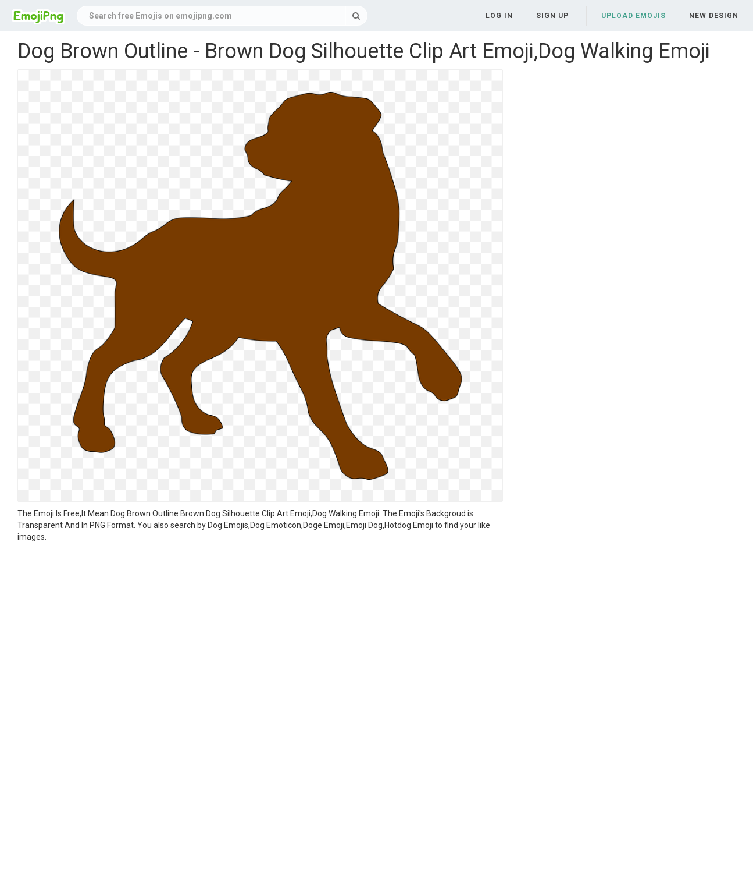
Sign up (552, 16)
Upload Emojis (633, 16)
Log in (499, 16)
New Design (713, 16)
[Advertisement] (260, 629)
